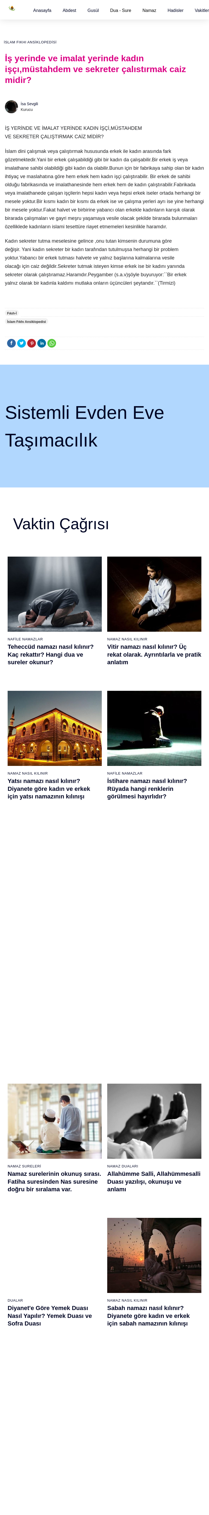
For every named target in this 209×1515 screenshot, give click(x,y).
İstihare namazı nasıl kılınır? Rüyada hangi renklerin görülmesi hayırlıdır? (147, 789)
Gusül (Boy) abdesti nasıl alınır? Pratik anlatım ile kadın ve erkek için (53, 1066)
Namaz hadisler (22, 1273)
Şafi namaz (51, 1301)
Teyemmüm (18, 1264)
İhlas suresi (84, 1320)
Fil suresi (82, 1254)
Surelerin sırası (21, 1292)
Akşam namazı (120, 1273)
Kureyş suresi (85, 1264)
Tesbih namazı (152, 1282)
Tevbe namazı (152, 1339)
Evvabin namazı (153, 1330)
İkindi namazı (118, 1264)
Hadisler (176, 10)
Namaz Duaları (122, 921)
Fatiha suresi (85, 1245)
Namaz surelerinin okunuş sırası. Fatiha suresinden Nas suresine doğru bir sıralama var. (54, 936)
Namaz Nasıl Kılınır (127, 639)
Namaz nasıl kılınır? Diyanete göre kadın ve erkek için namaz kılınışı (151, 1066)
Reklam (179, 1301)
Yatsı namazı (118, 1282)
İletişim (179, 1311)
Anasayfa (42, 10)
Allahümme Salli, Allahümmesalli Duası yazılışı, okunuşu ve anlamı (154, 936)
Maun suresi (84, 1273)
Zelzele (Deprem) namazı (148, 1453)
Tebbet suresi (85, 1311)
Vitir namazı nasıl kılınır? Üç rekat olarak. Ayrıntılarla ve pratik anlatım (154, 654)
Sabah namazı (119, 1245)
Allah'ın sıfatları (22, 1301)
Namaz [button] (149, 10)
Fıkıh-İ (12, 313)
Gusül (93, 10)
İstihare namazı (153, 1273)
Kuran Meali (183, 1254)
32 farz (14, 1311)
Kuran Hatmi (183, 1263)
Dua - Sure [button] (120, 10)
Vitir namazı (117, 1292)
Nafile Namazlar (25, 639)
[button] (42, 10)
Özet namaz (52, 1292)
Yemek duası (19, 1330)
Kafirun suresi (86, 1292)
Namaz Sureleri (24, 921)
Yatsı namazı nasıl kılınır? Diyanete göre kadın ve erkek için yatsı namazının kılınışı (49, 789)
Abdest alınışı (20, 1245)
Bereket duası (20, 1320)
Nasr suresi (84, 1301)
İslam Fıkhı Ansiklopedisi (30, 42)
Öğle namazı (118, 1254)
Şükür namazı (152, 1254)
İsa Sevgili (29, 104)
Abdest (69, 10)
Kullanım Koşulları (113, 1505)
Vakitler (202, 10)
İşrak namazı (151, 1263)
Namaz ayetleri (21, 1282)
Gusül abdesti (20, 1254)
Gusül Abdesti (23, 1051)
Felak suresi (84, 1330)
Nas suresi (83, 1339)
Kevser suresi (85, 1282)
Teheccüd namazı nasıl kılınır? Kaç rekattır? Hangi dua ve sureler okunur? (51, 654)
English (179, 1292)
